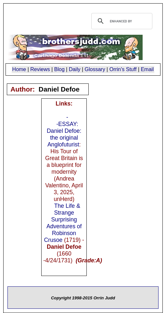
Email (147, 69)
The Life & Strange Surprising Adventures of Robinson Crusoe (63, 223)
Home (19, 69)
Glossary (95, 69)
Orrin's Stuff (123, 69)
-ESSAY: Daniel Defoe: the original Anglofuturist (64, 134)
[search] (121, 21)
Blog (59, 69)
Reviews (40, 69)
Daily (75, 69)
